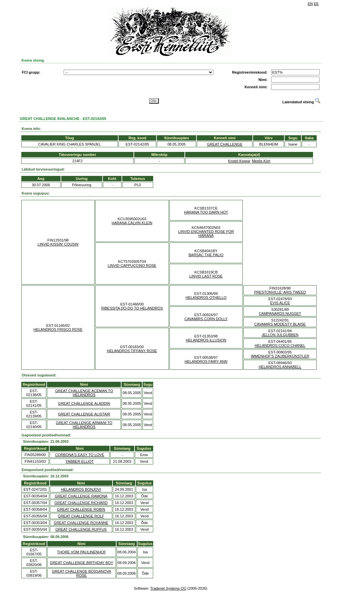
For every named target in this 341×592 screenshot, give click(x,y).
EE (316, 4)
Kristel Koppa (239, 161)
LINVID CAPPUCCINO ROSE (132, 266)
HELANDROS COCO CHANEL (280, 345)
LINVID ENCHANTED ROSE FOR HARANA (206, 234)
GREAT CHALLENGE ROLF (81, 516)
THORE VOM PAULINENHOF (81, 552)
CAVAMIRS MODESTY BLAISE (280, 324)
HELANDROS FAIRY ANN (205, 361)
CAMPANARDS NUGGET (280, 313)
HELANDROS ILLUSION (206, 340)
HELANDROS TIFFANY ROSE (132, 351)
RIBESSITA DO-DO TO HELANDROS (132, 308)
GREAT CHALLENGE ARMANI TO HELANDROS (84, 425)
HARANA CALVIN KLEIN (132, 223)
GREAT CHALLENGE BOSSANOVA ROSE (81, 573)
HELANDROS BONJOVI (81, 489)
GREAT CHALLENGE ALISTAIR (84, 414)
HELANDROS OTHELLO (205, 297)
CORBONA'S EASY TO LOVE (79, 455)
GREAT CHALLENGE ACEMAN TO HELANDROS (84, 393)
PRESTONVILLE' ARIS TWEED (280, 292)
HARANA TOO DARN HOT (206, 212)
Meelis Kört (261, 161)
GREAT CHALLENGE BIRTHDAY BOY (81, 563)
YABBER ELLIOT (80, 461)
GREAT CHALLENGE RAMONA (81, 496)
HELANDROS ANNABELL (280, 367)
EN (310, 4)
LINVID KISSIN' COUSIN (58, 244)
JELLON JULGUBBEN (280, 335)
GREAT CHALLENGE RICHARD (81, 503)
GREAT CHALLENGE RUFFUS (81, 529)
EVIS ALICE (280, 303)
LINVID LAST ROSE (206, 276)
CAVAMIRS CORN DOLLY (206, 319)
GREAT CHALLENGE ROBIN (81, 509)
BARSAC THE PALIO (205, 255)
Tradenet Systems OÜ (168, 588)
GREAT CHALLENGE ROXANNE (81, 523)
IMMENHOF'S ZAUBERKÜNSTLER (280, 356)
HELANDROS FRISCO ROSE (57, 329)
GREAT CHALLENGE (224, 144)
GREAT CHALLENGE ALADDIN (84, 403)
